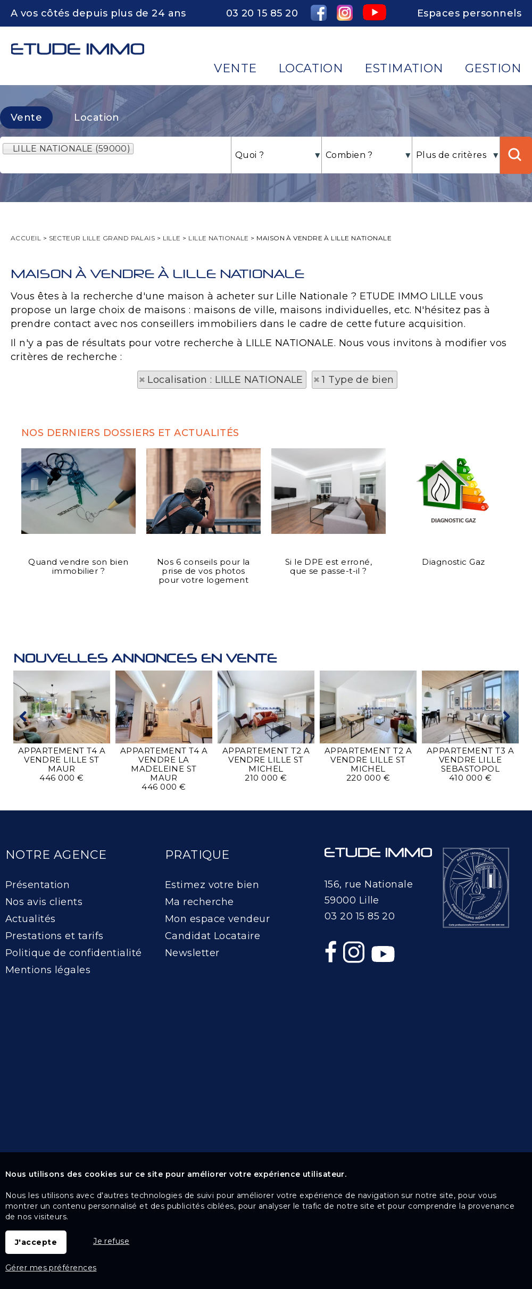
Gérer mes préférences (50, 1268)
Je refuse (111, 1241)
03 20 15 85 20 (262, 13)
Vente (26, 117)
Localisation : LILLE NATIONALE (225, 380)
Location (97, 117)
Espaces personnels (469, 13)
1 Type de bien (358, 380)
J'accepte (36, 1242)
